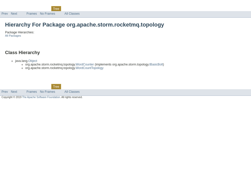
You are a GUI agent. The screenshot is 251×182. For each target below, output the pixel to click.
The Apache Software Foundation (41, 97)
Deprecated (72, 8)
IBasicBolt (156, 64)
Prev (5, 13)
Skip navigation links (14, 4)
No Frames (47, 13)
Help (96, 8)
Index (86, 8)
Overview (8, 8)
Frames (32, 13)
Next (14, 13)
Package (23, 8)
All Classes (72, 13)
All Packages (13, 35)
